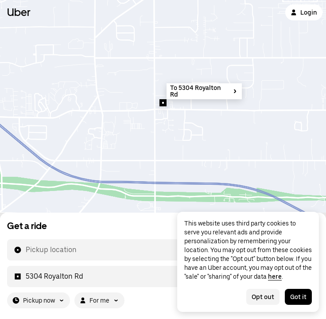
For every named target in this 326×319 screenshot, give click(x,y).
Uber (19, 12)
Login (304, 12)
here (275, 276)
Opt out (263, 296)
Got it (298, 296)
